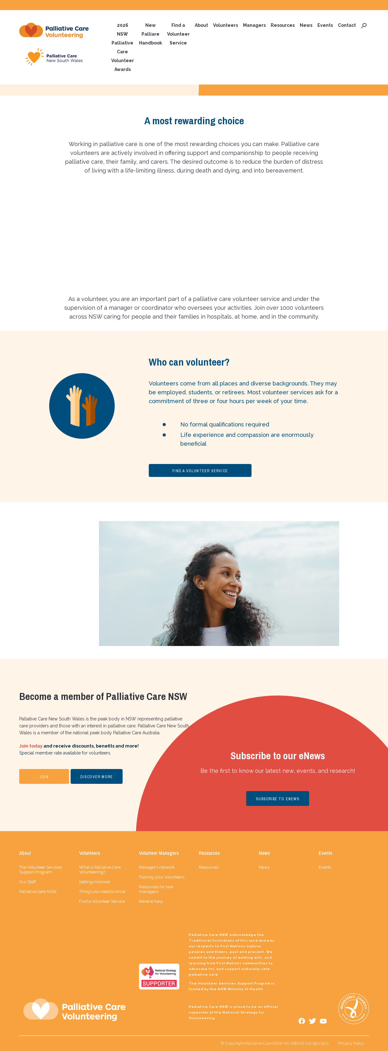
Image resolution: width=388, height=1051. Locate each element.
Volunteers (225, 25)
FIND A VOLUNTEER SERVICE (200, 470)
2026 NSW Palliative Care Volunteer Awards (122, 47)
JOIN (44, 776)
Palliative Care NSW (38, 891)
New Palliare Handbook (150, 34)
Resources (283, 25)
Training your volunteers (161, 877)
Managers (254, 25)
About (201, 25)
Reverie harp (151, 901)
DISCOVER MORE (96, 776)
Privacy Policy (351, 1043)
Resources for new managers (156, 889)
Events (325, 25)
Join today (31, 746)
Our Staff (27, 881)
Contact (347, 25)
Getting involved (94, 881)
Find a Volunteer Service (178, 34)
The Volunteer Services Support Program (40, 869)
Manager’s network (157, 867)
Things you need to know (102, 891)
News (306, 25)
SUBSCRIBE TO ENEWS (277, 798)
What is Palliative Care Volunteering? (100, 869)
